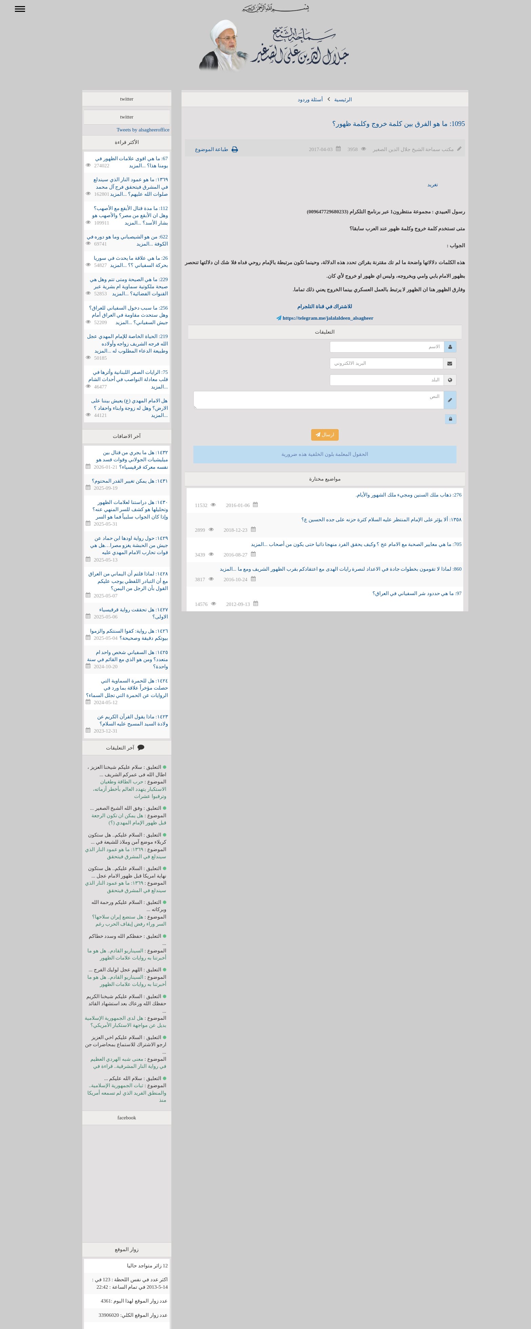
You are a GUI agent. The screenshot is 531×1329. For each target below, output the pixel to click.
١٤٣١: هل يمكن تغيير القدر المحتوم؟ (120, 481)
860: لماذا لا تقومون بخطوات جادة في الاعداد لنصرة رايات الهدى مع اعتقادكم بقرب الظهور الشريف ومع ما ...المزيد (331, 569)
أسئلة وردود (300, 99)
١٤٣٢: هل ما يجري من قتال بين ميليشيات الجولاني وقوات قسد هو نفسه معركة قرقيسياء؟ (122, 460)
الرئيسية (333, 99)
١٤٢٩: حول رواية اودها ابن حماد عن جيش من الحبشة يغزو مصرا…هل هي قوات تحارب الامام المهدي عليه (119, 545)
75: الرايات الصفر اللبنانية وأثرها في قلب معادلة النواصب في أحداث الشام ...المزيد (118, 379)
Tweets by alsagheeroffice (133, 129)
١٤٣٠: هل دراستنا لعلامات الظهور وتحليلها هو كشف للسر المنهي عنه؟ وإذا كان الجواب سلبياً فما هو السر (120, 510)
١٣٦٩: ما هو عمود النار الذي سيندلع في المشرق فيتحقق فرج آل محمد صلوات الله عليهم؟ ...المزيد (121, 187)
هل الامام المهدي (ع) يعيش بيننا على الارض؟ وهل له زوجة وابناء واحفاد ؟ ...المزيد (119, 408)
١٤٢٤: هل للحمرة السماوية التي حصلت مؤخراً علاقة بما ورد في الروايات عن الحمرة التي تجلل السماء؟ (117, 688)
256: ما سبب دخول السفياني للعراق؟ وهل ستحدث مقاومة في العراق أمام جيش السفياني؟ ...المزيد (118, 315)
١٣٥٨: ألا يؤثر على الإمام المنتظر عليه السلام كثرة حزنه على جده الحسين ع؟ (372, 519)
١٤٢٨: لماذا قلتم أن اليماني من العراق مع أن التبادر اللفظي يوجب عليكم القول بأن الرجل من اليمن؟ (118, 581)
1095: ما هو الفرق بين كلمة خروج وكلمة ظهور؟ (388, 123)
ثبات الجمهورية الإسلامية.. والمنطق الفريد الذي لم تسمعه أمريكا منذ (117, 1093)
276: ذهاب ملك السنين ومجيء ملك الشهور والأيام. (399, 495)
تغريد (423, 184)
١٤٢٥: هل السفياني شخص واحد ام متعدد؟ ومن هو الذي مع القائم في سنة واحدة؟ (117, 660)
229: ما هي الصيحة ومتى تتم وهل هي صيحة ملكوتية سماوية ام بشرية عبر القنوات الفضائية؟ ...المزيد (119, 287)
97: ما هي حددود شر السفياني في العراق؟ (407, 593)
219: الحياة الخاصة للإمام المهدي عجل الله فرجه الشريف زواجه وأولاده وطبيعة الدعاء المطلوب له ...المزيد (117, 344)
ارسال (315, 434)
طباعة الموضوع (202, 149)
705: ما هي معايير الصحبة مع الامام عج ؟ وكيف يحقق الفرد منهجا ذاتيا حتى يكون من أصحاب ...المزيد (346, 544)
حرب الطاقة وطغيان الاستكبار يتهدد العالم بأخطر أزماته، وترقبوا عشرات (119, 789)
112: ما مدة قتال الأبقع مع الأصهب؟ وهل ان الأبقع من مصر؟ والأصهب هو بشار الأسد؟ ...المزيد (120, 216)
